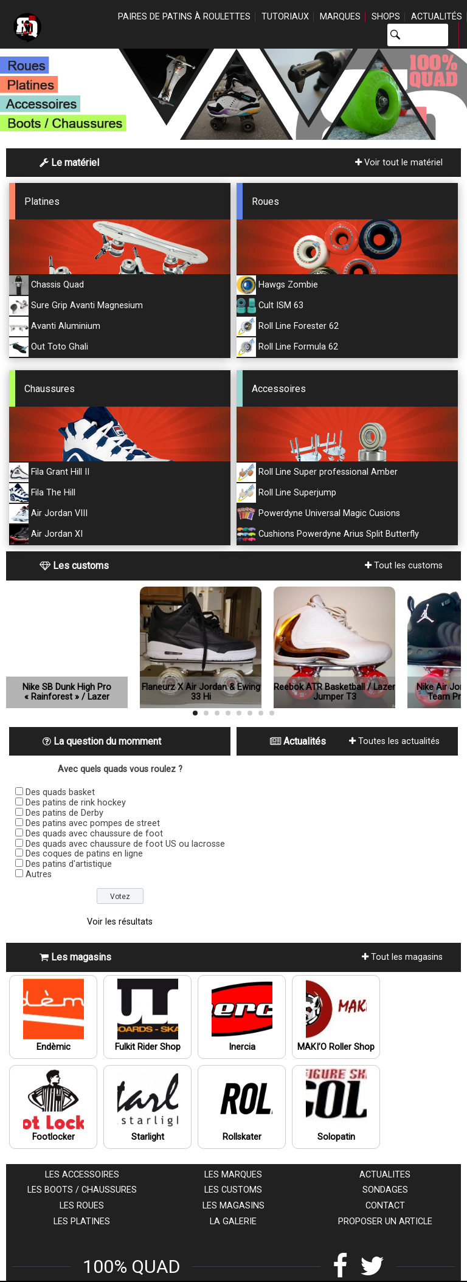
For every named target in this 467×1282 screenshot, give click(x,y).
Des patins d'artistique (69, 864)
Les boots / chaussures (82, 1190)
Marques (340, 17)
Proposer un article (385, 1221)
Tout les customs (404, 565)
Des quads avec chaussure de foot (94, 834)
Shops (386, 17)
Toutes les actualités (394, 741)
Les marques (233, 1175)
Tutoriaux (285, 17)
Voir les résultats (120, 922)
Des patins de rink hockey (76, 803)
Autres (39, 874)
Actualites (384, 1175)
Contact (385, 1206)
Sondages (385, 1190)
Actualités (436, 17)
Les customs (233, 1190)
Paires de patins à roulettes (184, 17)
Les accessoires (82, 1175)
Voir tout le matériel (399, 162)
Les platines (82, 1221)
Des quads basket (60, 792)
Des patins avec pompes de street (93, 823)
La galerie (233, 1221)
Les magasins (233, 1206)
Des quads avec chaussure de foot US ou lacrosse (125, 844)
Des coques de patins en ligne (84, 854)
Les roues (82, 1206)
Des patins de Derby (64, 813)
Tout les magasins (402, 957)
